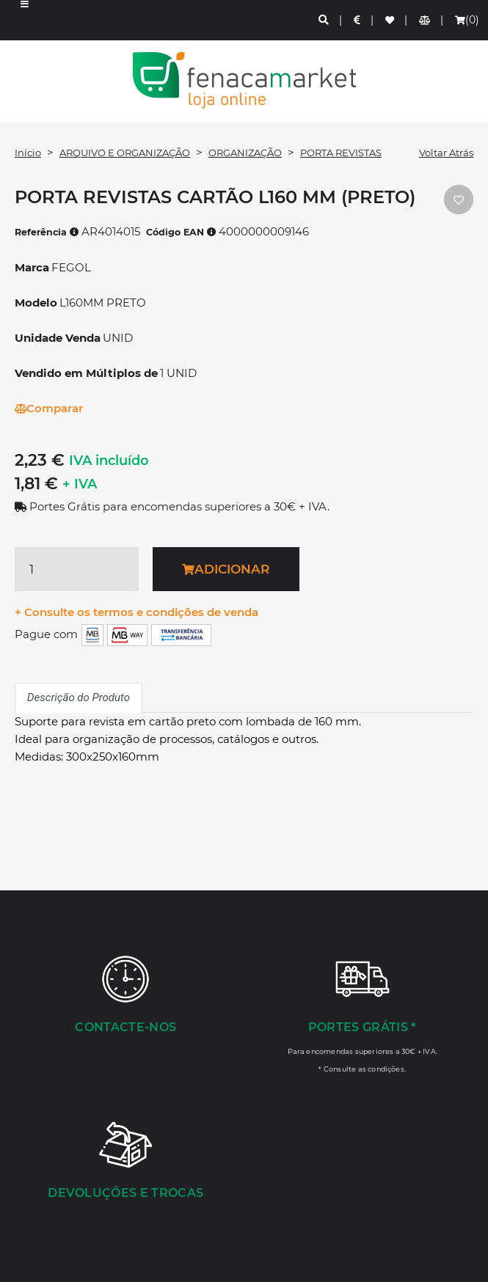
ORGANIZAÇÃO (245, 152)
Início (28, 152)
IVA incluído (109, 461)
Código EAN (181, 232)
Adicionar (225, 569)
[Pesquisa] (324, 20)
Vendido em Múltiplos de (86, 373)
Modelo (36, 302)
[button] (24, 20)
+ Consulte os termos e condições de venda (136, 612)
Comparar (49, 408)
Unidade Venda (58, 338)
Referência (47, 232)
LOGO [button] (244, 80)
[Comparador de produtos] (425, 20)
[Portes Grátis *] (363, 1013)
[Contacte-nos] (126, 996)
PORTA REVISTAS (341, 152)
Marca (32, 267)
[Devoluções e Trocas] (126, 1162)
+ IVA (79, 484)
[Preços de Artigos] (358, 20)
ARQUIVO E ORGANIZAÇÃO (124, 152)
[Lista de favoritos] (390, 20)
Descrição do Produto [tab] (78, 697)
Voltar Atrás (446, 152)
